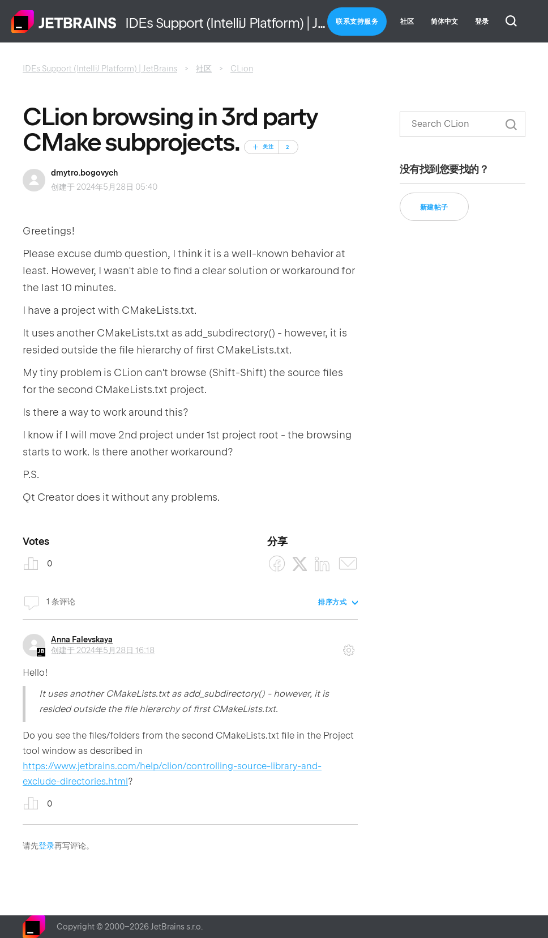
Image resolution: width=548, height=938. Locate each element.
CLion (241, 68)
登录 (46, 845)
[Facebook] (277, 564)
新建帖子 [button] (434, 207)
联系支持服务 (357, 21)
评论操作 (349, 646)
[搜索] (462, 124)
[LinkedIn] (322, 564)
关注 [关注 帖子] (268, 147)
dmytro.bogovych (84, 172)
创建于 (103, 650)
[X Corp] (300, 564)
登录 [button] (482, 21)
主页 (64, 21)
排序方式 (332, 602)
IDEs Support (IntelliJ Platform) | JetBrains (100, 68)
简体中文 (444, 21)
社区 (407, 21)
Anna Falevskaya (82, 639)
